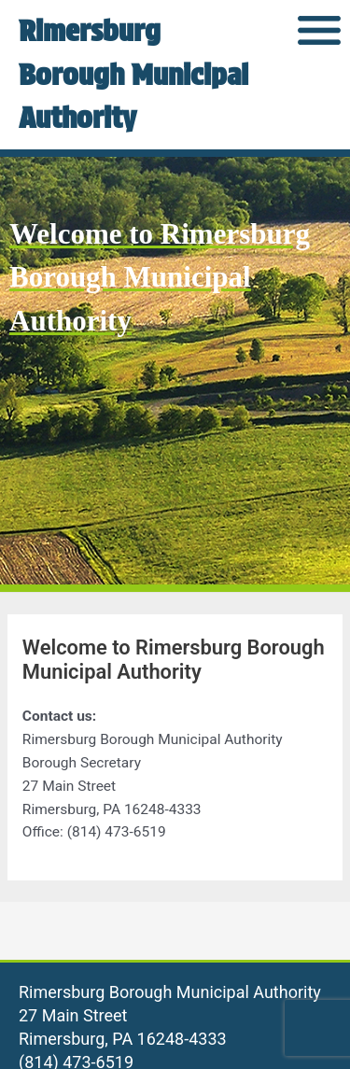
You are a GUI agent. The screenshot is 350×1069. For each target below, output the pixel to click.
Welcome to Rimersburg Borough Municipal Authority (159, 277)
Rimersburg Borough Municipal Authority (133, 73)
